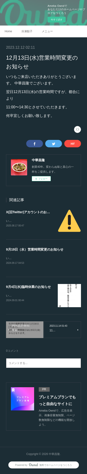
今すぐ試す (56, 19)
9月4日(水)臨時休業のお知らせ (28, 287)
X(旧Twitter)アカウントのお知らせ (31, 212)
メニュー (47, 31)
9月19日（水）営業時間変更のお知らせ (34, 250)
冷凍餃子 (26, 31)
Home (8, 31)
